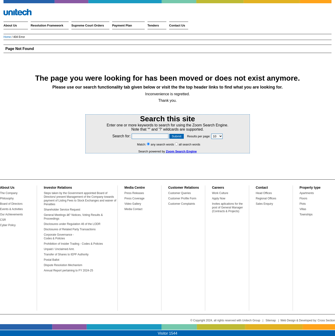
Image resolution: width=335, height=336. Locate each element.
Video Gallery (132, 203)
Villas (303, 209)
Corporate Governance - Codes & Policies (59, 236)
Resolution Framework (47, 25)
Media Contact (133, 209)
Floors (303, 198)
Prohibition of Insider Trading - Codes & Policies (73, 243)
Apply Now (218, 198)
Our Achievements (11, 214)
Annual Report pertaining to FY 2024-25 (68, 270)
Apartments (307, 193)
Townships (306, 214)
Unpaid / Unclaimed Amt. (59, 249)
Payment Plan (122, 25)
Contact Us (177, 25)
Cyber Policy (8, 225)
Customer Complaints (181, 203)
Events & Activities (11, 209)
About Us (10, 25)
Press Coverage (134, 198)
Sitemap (271, 320)
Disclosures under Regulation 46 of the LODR (72, 224)
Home (7, 37)
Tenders (153, 25)
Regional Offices (266, 198)
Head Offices (264, 193)
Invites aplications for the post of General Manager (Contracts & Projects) (227, 207)
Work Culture (220, 193)
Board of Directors (11, 203)
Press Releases (134, 193)
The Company (8, 193)
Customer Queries (179, 193)
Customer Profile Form (182, 198)
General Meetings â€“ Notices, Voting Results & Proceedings (73, 216)
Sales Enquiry (264, 203)
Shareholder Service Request (62, 209)
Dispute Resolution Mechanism (63, 265)
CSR (3, 219)
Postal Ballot (51, 259)
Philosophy (7, 198)
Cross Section (326, 320)
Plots (303, 203)
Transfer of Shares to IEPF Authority (66, 254)
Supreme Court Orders (87, 25)
